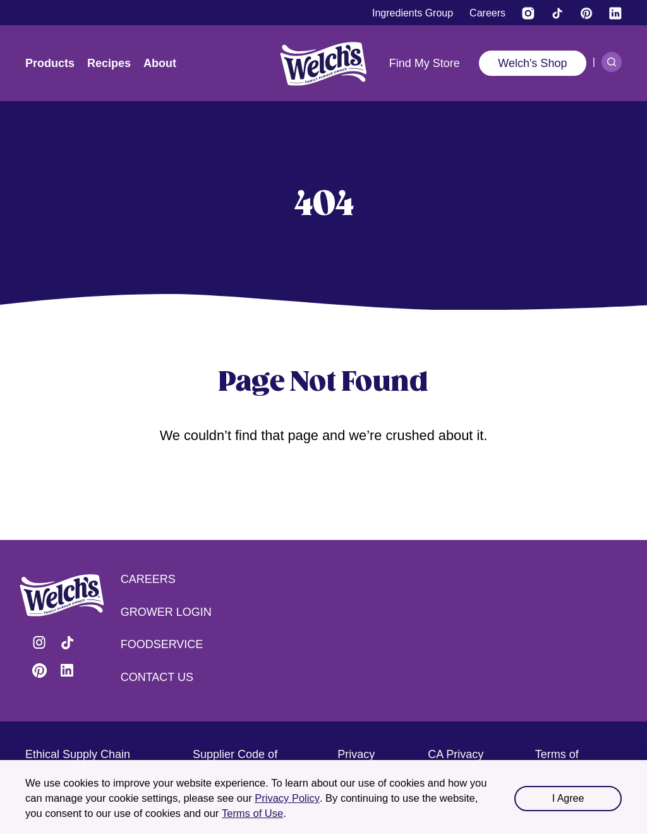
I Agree (568, 798)
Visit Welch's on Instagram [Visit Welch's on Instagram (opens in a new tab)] (39, 642)
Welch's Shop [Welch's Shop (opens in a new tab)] (532, 63)
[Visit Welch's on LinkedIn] (615, 13)
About (159, 63)
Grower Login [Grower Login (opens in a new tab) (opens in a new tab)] (166, 612)
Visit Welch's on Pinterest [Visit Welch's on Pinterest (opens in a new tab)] (39, 670)
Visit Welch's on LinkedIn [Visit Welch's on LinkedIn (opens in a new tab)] (67, 670)
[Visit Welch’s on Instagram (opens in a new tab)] (528, 13)
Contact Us (157, 677)
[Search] (611, 62)
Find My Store (424, 63)
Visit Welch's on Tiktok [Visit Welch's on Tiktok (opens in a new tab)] (67, 642)
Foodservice (162, 644)
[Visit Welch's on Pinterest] (586, 13)
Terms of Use (252, 813)
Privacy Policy (287, 798)
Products (50, 63)
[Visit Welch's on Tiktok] (557, 13)
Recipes (109, 63)
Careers (148, 579)
